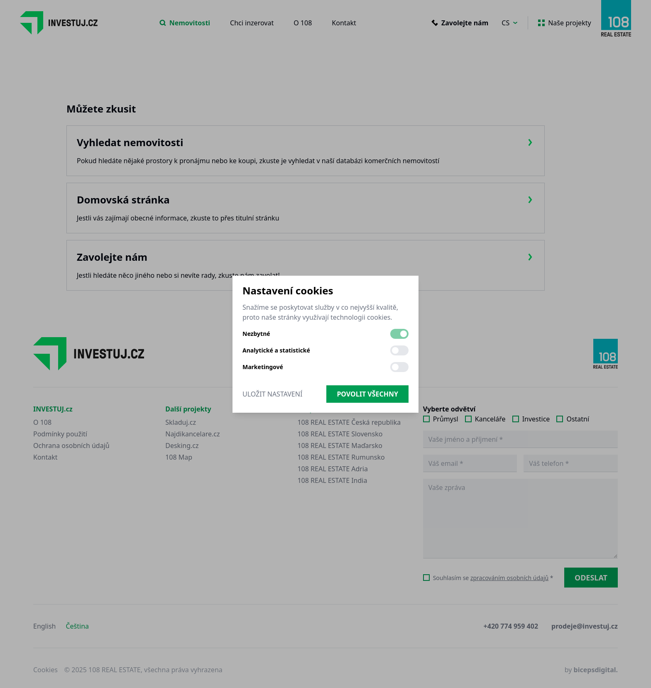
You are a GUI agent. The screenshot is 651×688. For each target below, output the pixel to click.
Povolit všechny (367, 394)
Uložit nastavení (272, 394)
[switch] (399, 334)
